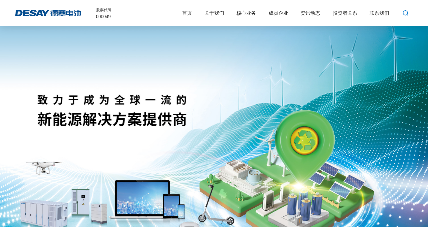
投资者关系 (345, 13)
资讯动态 (310, 13)
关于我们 (214, 13)
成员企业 (278, 13)
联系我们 (379, 13)
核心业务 (246, 13)
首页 (187, 13)
